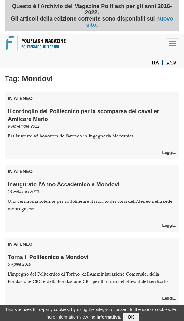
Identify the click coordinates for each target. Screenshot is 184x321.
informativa (108, 317)
